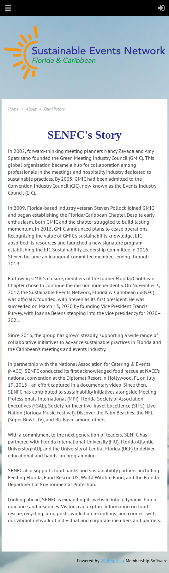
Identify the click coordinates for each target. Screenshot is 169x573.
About (31, 109)
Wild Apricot (112, 561)
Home (13, 109)
